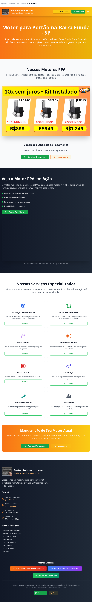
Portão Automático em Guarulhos (28, 569)
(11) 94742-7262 (11, 500)
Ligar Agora (61, 157)
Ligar (53, 593)
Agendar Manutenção (35, 446)
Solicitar (23, 324)
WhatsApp (40, 593)
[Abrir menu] (88, 11)
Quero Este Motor (15, 212)
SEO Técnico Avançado (46, 576)
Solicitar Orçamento (34, 157)
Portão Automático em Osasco (65, 569)
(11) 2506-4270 (11, 506)
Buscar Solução (31, 3)
